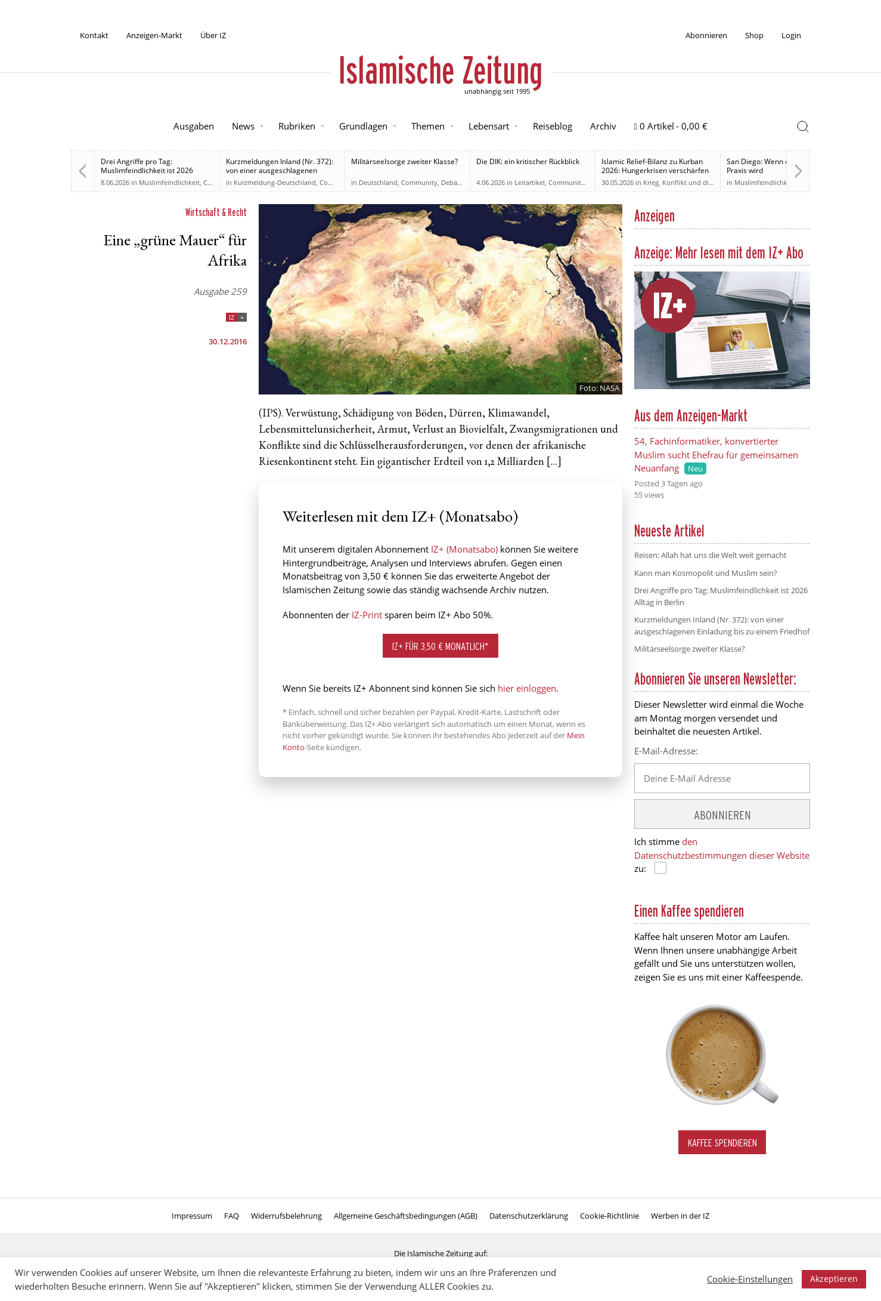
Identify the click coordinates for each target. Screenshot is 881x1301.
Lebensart (489, 126)
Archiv (603, 126)
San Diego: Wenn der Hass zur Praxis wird (777, 165)
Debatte (453, 182)
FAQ (231, 1215)
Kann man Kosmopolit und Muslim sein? (705, 573)
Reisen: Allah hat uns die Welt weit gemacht (710, 555)
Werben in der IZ (680, 1215)
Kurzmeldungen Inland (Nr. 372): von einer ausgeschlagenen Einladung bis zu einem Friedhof (279, 170)
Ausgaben (193, 126)
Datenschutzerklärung (528, 1215)
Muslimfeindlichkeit (169, 182)
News (243, 126)
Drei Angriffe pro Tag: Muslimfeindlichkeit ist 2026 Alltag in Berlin (147, 170)
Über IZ (213, 35)
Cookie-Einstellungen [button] (750, 1279)
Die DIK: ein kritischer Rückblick (527, 161)
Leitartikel (529, 182)
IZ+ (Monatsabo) (464, 549)
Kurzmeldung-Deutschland (275, 182)
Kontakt (94, 35)
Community (337, 182)
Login (791, 35)
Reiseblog (552, 126)
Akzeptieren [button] (834, 1278)
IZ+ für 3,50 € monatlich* (440, 646)
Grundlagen (363, 126)
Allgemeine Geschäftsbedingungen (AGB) (405, 1215)
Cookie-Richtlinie (609, 1215)
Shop (754, 35)
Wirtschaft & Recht (216, 212)
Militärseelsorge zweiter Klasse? (404, 161)
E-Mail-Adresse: (666, 751)
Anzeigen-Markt (154, 35)
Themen (428, 126)
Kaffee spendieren (722, 1142)
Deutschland (378, 182)
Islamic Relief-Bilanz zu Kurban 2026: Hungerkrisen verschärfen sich (655, 170)
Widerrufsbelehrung (286, 1215)
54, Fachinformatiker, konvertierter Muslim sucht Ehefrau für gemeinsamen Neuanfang (716, 454)
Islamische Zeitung (440, 69)
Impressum (192, 1215)
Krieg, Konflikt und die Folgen (689, 182)
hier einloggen (527, 688)
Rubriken (296, 126)
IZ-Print (367, 615)
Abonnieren (706, 35)
